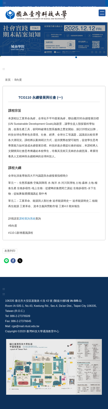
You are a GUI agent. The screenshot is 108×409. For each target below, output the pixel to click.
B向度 (18, 79)
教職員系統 (58, 7)
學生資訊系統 (42, 7)
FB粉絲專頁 (89, 7)
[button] (96, 12)
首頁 (8, 79)
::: (4, 2)
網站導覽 (27, 7)
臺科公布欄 (74, 7)
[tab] (76, 57)
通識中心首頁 (12, 7)
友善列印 (9, 250)
